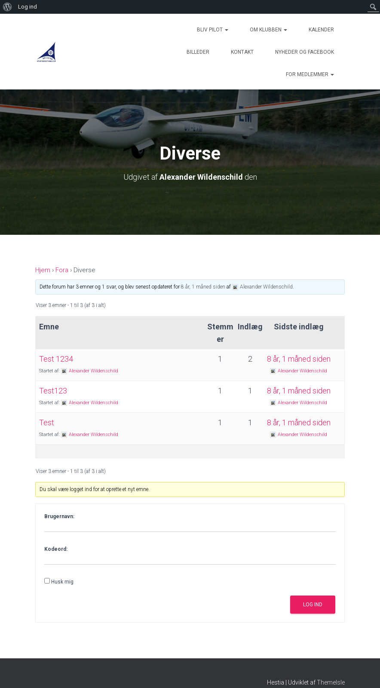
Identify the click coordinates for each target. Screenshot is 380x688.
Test (46, 422)
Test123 (53, 390)
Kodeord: (55, 549)
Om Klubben (268, 30)
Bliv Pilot (212, 30)
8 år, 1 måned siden (203, 287)
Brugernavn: (59, 516)
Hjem (42, 270)
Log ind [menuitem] (27, 6)
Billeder (198, 52)
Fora (61, 270)
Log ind (312, 605)
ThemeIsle (331, 682)
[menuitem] (7, 7)
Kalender (321, 30)
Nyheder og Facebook (304, 52)
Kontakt (242, 52)
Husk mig (62, 582)
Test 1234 (56, 358)
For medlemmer (310, 74)
